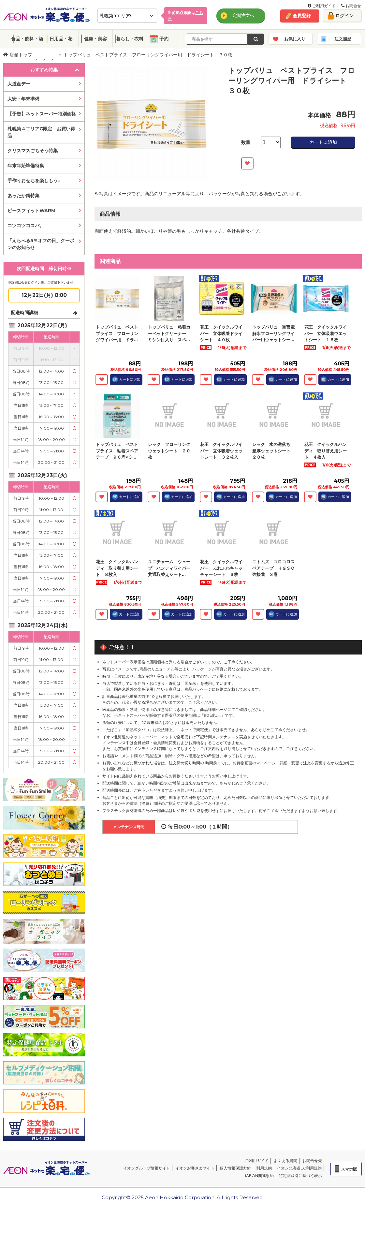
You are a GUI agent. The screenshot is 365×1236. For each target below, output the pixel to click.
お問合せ (351, 5)
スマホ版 (349, 1169)
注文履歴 (342, 38)
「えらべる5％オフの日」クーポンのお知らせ (40, 244)
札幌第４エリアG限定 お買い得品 (41, 132)
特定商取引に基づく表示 (300, 1175)
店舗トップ (17, 55)
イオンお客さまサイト (194, 1168)
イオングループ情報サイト (146, 1168)
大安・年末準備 (23, 99)
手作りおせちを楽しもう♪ (33, 181)
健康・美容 (95, 39)
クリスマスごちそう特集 (32, 151)
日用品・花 (61, 39)
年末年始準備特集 (25, 166)
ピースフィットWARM (31, 210)
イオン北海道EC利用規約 (299, 1168)
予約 (163, 39)
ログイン (344, 16)
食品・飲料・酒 (27, 39)
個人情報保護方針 (235, 1168)
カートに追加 (323, 142)
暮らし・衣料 (129, 39)
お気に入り (294, 38)
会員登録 (302, 16)
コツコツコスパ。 (25, 225)
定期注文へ (243, 15)
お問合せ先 (312, 1160)
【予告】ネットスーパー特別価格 (41, 114)
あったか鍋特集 (23, 196)
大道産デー (18, 84)
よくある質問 (285, 1160)
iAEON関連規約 (259, 1175)
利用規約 (264, 1168)
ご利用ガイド (322, 5)
